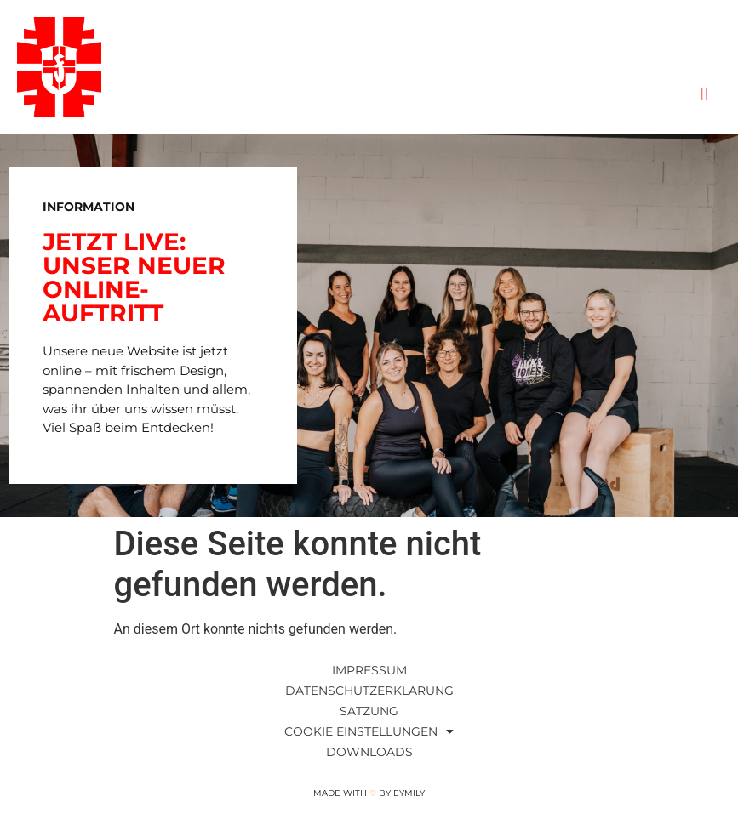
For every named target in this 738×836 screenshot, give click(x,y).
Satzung (369, 711)
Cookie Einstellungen (369, 731)
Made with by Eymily (369, 793)
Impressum (369, 670)
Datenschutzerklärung (369, 690)
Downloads (369, 751)
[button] (704, 95)
